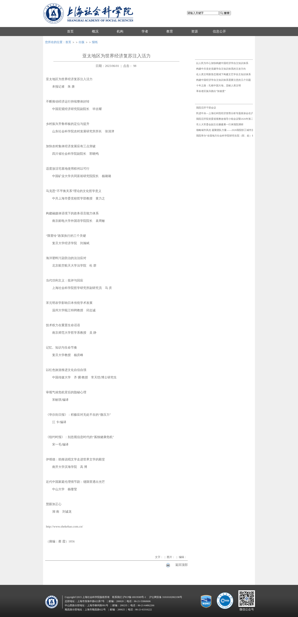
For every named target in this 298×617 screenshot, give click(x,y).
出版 (81, 42)
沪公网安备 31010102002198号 (165, 597)
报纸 (95, 42)
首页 (68, 42)
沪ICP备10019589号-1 (134, 597)
